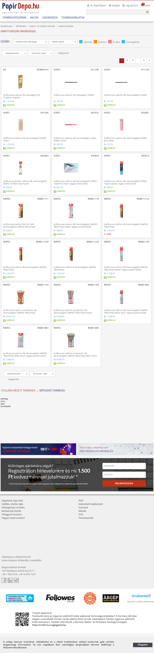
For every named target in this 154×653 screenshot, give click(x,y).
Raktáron (100, 42)
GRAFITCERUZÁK (66, 26)
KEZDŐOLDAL (6, 26)
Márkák (82, 511)
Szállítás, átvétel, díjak (12, 504)
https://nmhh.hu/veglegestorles (49, 625)
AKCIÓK (34, 17)
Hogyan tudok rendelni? (13, 518)
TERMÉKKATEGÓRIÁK (14, 17)
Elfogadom (143, 645)
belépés (116, 5)
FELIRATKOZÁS (124, 483)
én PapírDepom (98, 5)
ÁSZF (81, 501)
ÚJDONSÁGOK (50, 17)
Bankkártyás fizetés (11, 511)
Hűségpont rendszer (12, 515)
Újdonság (85, 42)
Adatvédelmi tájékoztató (90, 504)
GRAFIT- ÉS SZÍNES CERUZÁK (42, 26)
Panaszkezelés (85, 518)
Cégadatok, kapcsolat (12, 501)
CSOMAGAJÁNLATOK (72, 17)
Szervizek (83, 508)
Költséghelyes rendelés (13, 508)
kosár (147, 5)
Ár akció (114, 42)
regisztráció (132, 5)
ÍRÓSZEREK (21, 26)
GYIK (80, 515)
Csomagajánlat (130, 42)
